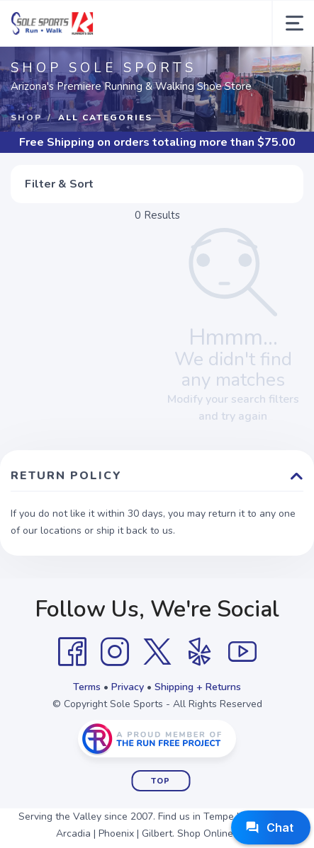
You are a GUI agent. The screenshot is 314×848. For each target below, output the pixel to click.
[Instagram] (115, 652)
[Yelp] (200, 652)
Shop (26, 117)
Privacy (127, 687)
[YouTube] (242, 652)
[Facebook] (72, 652)
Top (160, 781)
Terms (87, 687)
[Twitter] (157, 652)
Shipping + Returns (198, 687)
